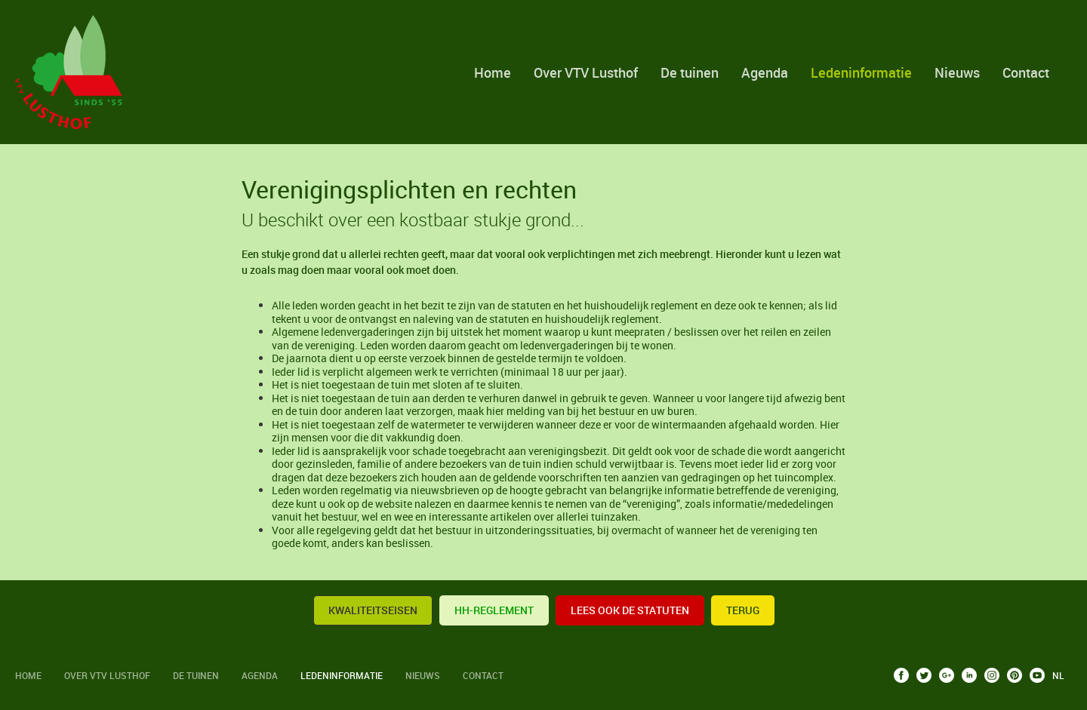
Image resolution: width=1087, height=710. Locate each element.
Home (492, 72)
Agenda (764, 72)
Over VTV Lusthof (586, 72)
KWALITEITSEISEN (372, 610)
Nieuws (957, 72)
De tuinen (690, 72)
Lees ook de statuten (630, 610)
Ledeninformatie (861, 72)
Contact (1025, 72)
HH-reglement (494, 610)
